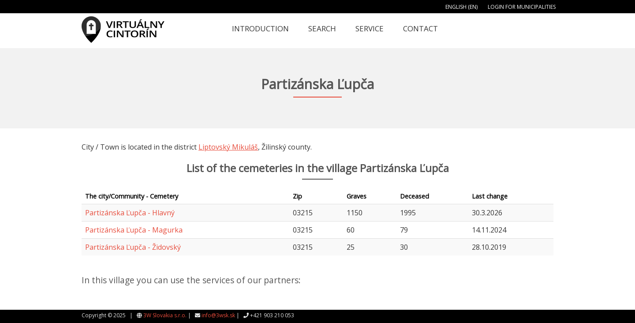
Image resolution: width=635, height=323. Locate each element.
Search (322, 28)
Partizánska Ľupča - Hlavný (130, 213)
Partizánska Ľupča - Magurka (134, 230)
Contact (420, 28)
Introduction (260, 28)
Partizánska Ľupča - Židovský (133, 247)
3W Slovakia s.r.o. (165, 315)
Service (369, 28)
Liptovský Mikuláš (228, 147)
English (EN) (461, 7)
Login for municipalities (522, 7)
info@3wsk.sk (218, 315)
